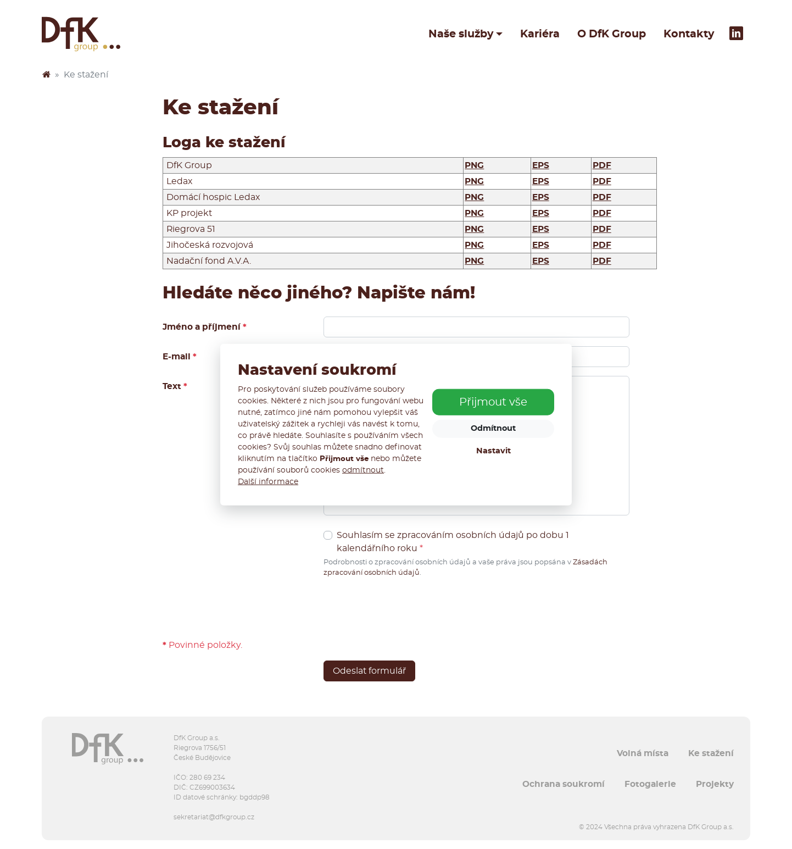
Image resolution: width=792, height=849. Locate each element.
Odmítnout (493, 428)
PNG (474, 165)
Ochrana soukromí (563, 784)
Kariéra (540, 34)
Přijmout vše (493, 402)
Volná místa (642, 753)
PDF (602, 165)
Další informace (268, 482)
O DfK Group (611, 34)
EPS (540, 165)
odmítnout (363, 470)
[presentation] (407, 608)
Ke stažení (711, 753)
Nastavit (493, 451)
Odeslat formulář (369, 671)
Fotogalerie (650, 784)
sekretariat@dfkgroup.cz (214, 817)
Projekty (715, 784)
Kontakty (688, 34)
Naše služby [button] (460, 34)
